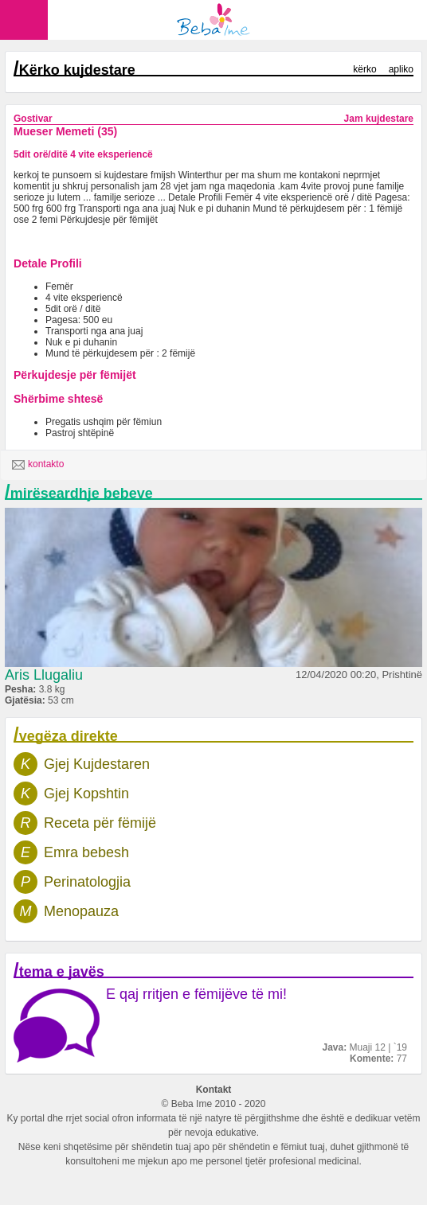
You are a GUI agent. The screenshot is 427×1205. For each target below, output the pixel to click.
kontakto (38, 464)
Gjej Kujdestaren (97, 764)
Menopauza (81, 911)
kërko (364, 69)
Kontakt (214, 1089)
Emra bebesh (86, 852)
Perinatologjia (87, 882)
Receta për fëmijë (100, 823)
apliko (401, 69)
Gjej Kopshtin (86, 793)
